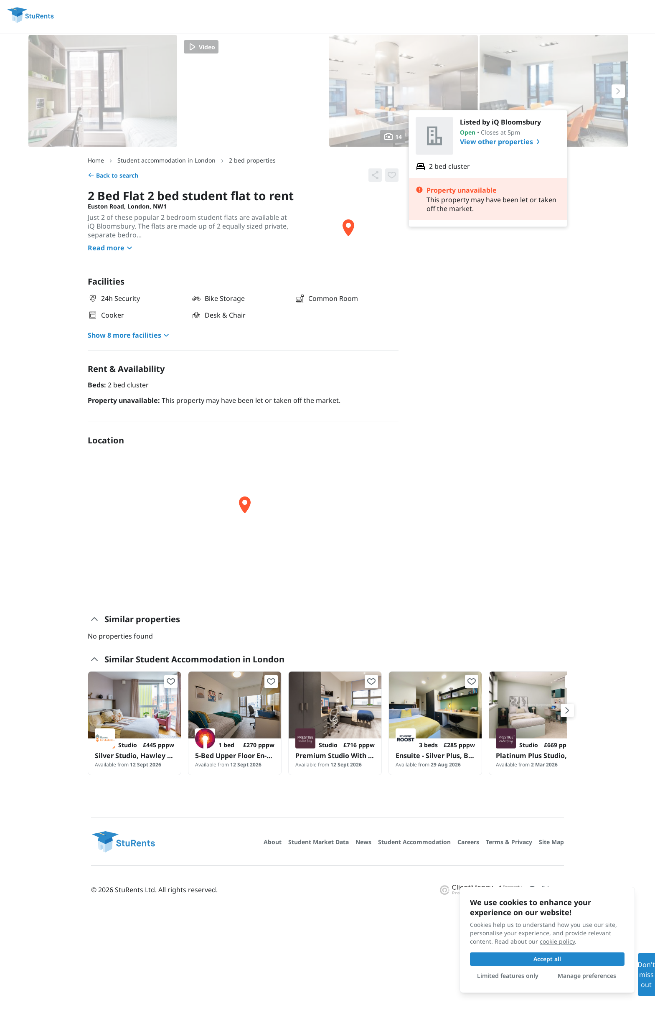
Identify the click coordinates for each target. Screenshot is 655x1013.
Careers (468, 842)
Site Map (551, 842)
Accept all (547, 959)
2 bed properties (252, 160)
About (273, 842)
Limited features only (507, 976)
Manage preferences (587, 976)
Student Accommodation (414, 842)
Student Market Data (318, 842)
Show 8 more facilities (129, 335)
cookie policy (557, 941)
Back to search (113, 175)
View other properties (501, 142)
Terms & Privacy (509, 842)
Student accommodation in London (166, 160)
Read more (111, 248)
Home (96, 160)
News (363, 842)
